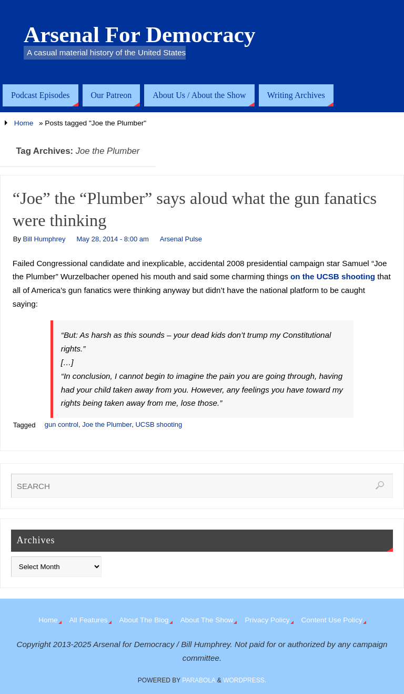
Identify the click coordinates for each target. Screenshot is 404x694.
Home (23, 123)
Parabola (198, 680)
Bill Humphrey (44, 239)
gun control (61, 424)
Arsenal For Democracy (140, 34)
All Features (88, 620)
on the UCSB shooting (332, 276)
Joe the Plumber (107, 424)
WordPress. (244, 680)
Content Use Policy (331, 620)
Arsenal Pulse (181, 239)
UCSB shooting (158, 424)
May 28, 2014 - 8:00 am (113, 239)
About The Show (207, 620)
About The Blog (144, 620)
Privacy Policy (267, 620)
